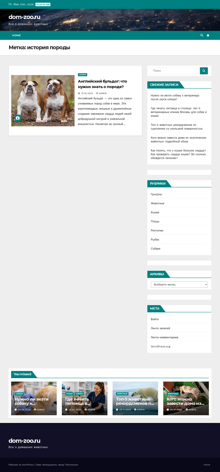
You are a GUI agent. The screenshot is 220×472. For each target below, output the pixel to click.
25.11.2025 (125, 409)
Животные (157, 203)
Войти (155, 319)
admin (101, 93)
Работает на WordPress (21, 464)
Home (16, 35)
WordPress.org (160, 346)
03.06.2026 (25, 409)
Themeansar (71, 464)
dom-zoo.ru (24, 17)
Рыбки (155, 239)
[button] (201, 35)
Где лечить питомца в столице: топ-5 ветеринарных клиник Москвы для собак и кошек (179, 112)
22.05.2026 (75, 409)
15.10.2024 (87, 93)
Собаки (82, 75)
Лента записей (160, 328)
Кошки (155, 212)
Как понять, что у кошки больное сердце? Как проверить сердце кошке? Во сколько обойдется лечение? (178, 154)
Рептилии (157, 230)
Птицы (155, 221)
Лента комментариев (164, 337)
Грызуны (156, 194)
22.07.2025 (176, 409)
